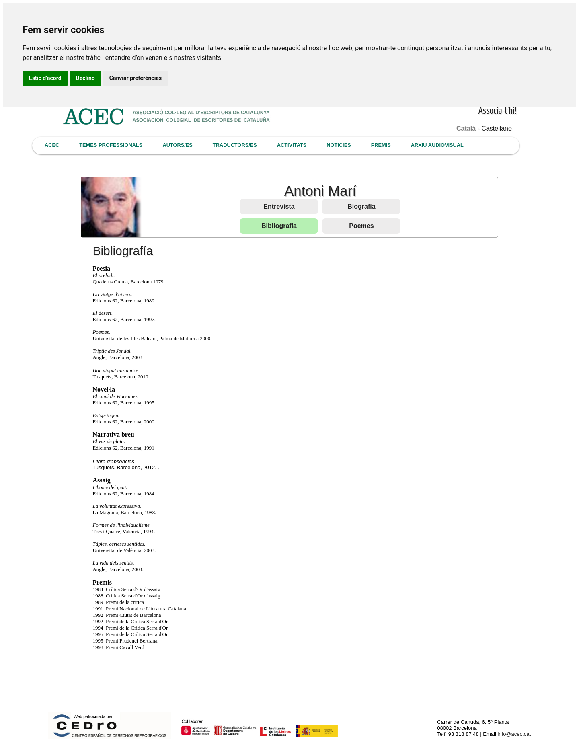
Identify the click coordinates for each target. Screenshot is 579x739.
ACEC (52, 145)
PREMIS (381, 145)
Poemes (361, 225)
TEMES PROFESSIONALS (110, 145)
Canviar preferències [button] (135, 78)
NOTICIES (338, 145)
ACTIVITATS (291, 145)
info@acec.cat (514, 734)
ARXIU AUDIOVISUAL (437, 145)
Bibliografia (279, 225)
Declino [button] (85, 78)
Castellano (496, 128)
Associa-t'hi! (497, 111)
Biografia (361, 206)
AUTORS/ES (177, 145)
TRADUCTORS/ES (235, 145)
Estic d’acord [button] (45, 78)
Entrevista (278, 206)
